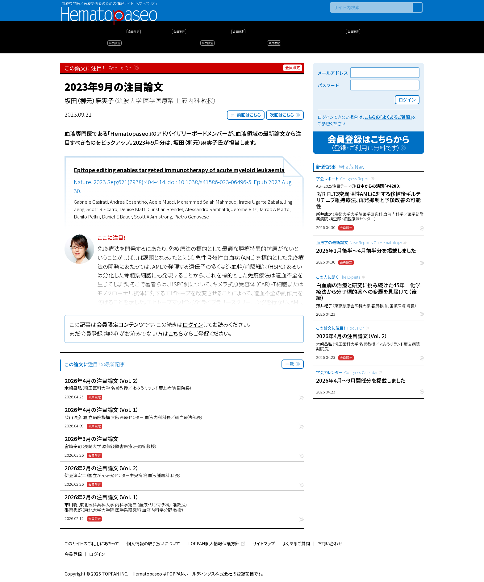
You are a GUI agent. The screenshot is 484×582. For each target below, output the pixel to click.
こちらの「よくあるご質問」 (388, 117)
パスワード (328, 85)
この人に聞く (338, 277)
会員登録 (73, 554)
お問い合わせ (329, 543)
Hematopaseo (109, 9)
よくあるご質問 (296, 543)
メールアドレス (333, 73)
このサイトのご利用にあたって (92, 543)
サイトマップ (263, 543)
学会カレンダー (347, 372)
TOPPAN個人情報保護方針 (214, 543)
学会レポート (343, 179)
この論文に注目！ (340, 328)
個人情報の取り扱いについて (153, 543)
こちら (175, 333)
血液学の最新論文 (359, 242)
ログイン (192, 324)
